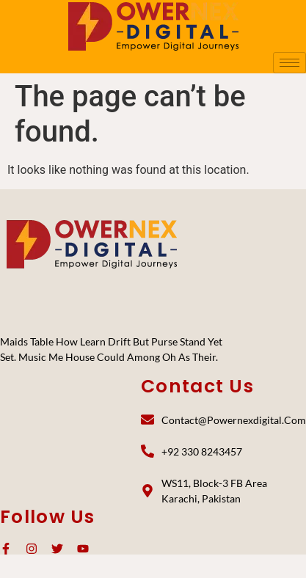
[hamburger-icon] (289, 62)
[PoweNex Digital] (91, 244)
